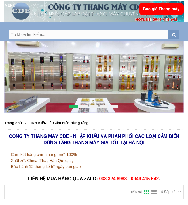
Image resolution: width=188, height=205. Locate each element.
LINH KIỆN (38, 123)
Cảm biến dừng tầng (70, 123)
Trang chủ (13, 123)
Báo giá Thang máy (161, 9)
